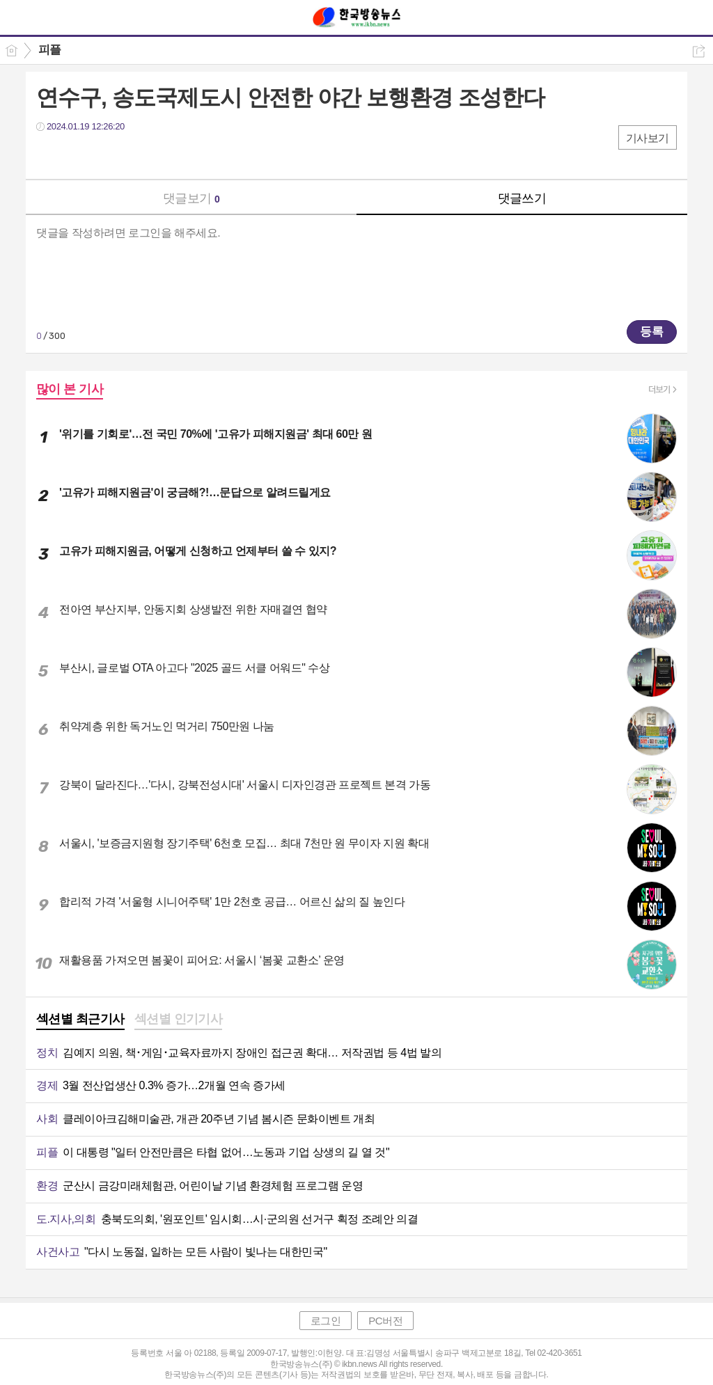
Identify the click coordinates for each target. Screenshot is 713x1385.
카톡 (104, 155)
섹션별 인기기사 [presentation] (178, 1019)
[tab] (80, 1020)
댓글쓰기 (522, 198)
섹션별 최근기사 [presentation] (80, 1019)
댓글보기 (191, 198)
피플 (49, 49)
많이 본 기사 (69, 389)
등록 (652, 331)
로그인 (326, 1321)
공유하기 (699, 51)
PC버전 (385, 1321)
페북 (48, 155)
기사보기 (647, 138)
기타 (132, 155)
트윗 (76, 155)
